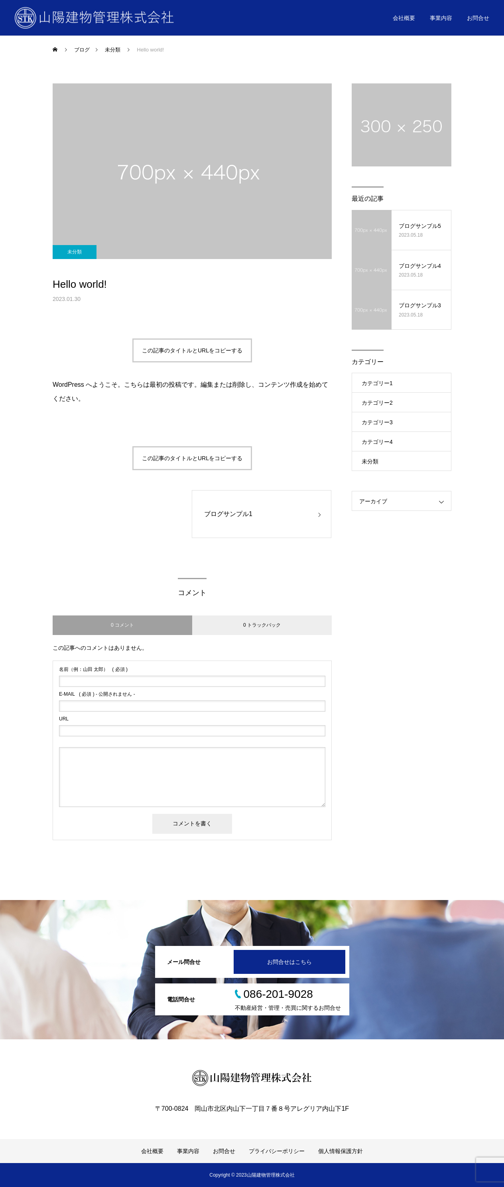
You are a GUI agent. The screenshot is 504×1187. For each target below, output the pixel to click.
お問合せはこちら (289, 962)
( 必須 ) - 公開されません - (97, 694)
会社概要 (404, 18)
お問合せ (478, 18)
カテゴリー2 (377, 403)
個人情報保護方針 (340, 1151)
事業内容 (441, 18)
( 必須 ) (93, 669)
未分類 (74, 252)
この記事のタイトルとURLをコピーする (192, 350)
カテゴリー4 (377, 442)
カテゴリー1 (377, 383)
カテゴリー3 (377, 422)
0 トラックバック (262, 625)
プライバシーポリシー (277, 1151)
